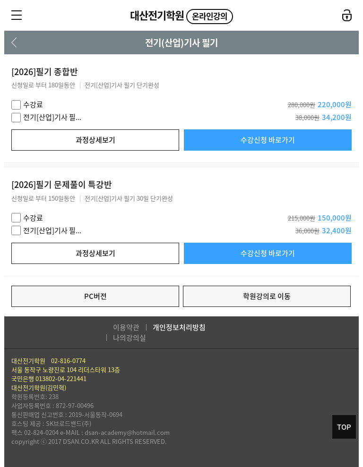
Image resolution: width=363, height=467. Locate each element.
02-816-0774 (68, 360)
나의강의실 (129, 337)
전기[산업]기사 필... (52, 117)
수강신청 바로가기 (268, 140)
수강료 (33, 104)
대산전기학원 (181, 15)
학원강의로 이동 (267, 296)
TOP (344, 427)
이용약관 (126, 327)
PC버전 (95, 296)
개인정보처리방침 (179, 327)
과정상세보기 (95, 140)
